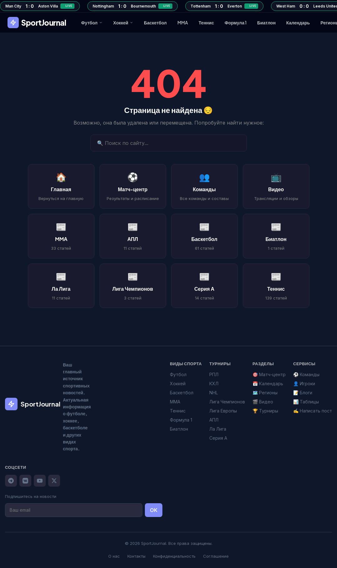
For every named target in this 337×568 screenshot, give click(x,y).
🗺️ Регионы (265, 392)
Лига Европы (223, 410)
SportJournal (37, 22)
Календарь (298, 22)
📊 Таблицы (306, 401)
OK (153, 510)
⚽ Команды (306, 374)
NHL (213, 392)
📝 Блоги (302, 392)
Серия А (218, 438)
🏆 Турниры (265, 410)
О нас (114, 556)
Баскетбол (155, 22)
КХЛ (213, 383)
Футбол (92, 22)
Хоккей (123, 22)
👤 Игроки (304, 383)
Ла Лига (217, 429)
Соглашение (216, 556)
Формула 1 (236, 22)
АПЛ (213, 419)
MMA (182, 22)
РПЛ (213, 374)
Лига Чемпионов (227, 401)
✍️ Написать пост (312, 410)
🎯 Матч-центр (269, 374)
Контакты (136, 556)
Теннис (206, 22)
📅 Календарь (268, 383)
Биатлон (266, 22)
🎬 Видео (263, 401)
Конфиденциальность (174, 556)
